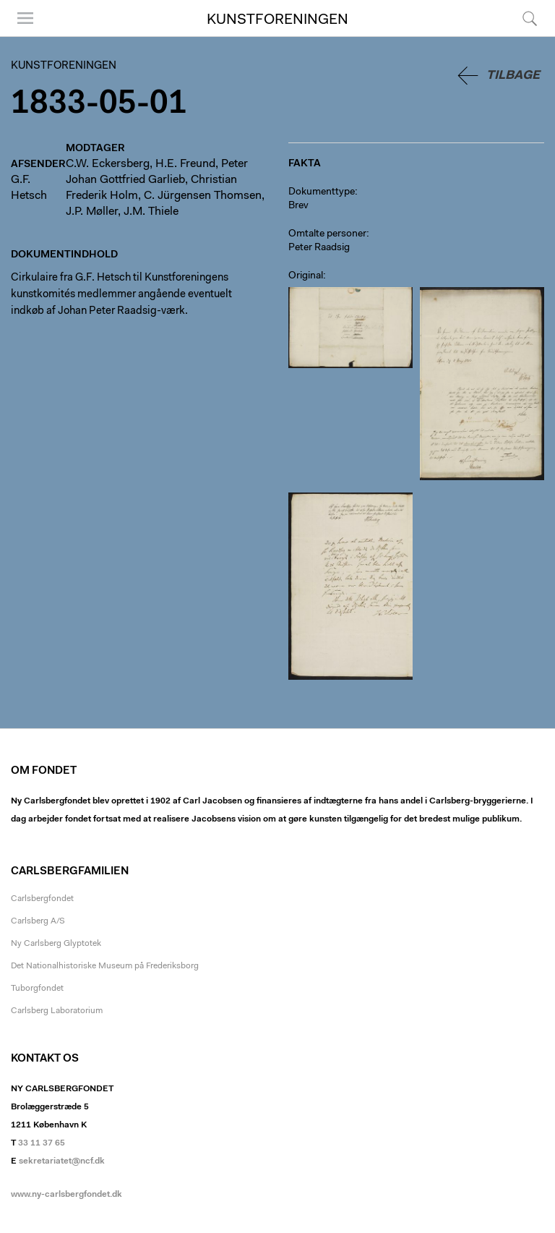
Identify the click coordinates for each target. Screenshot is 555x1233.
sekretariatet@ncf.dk (62, 1161)
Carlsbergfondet (42, 899)
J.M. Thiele (151, 212)
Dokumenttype (321, 192)
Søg (530, 18)
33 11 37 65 (41, 1143)
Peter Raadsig (319, 248)
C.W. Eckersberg (108, 164)
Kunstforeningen (277, 20)
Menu (25, 18)
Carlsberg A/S (38, 921)
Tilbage (513, 75)
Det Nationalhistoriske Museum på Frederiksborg (105, 966)
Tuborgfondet (37, 988)
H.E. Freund (185, 164)
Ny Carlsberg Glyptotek (56, 943)
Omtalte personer (327, 234)
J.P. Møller (92, 212)
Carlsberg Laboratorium (57, 1011)
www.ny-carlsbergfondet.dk (66, 1194)
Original (305, 276)
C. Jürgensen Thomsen (203, 196)
